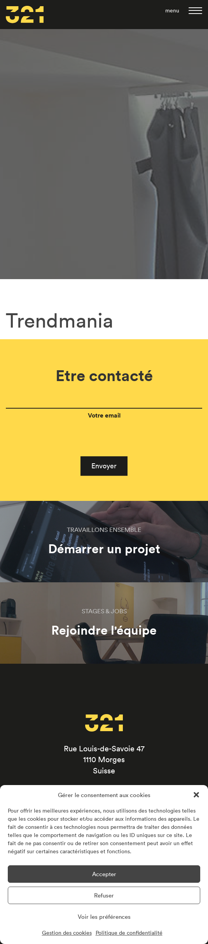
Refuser (104, 895)
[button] (196, 795)
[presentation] (65, 469)
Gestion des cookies (67, 932)
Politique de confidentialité (129, 932)
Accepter (104, 874)
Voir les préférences (104, 916)
